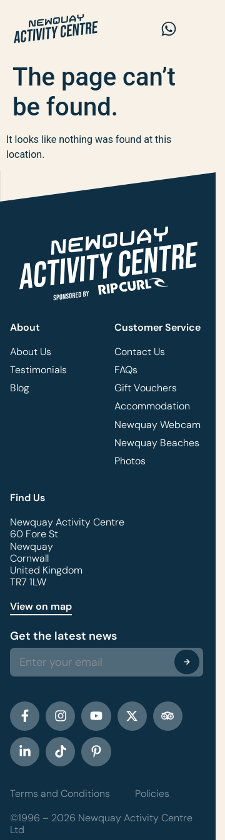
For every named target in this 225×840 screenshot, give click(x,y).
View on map (41, 606)
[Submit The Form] (186, 661)
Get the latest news (63, 635)
